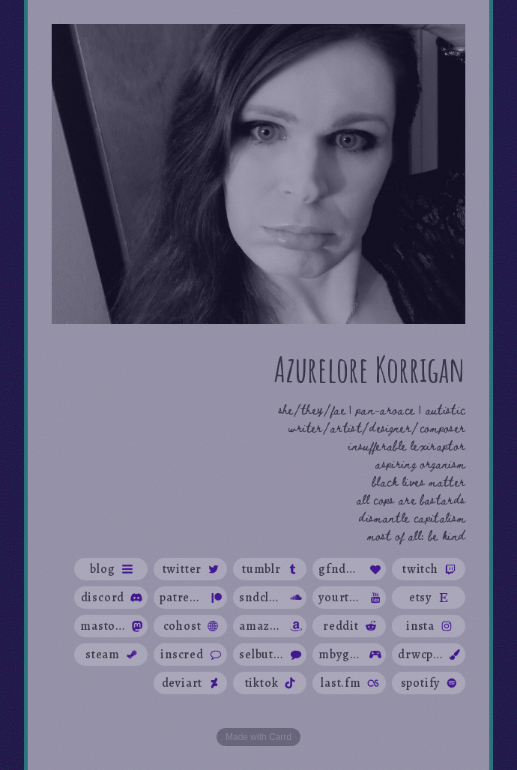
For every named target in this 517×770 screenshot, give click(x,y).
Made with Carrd (258, 737)
